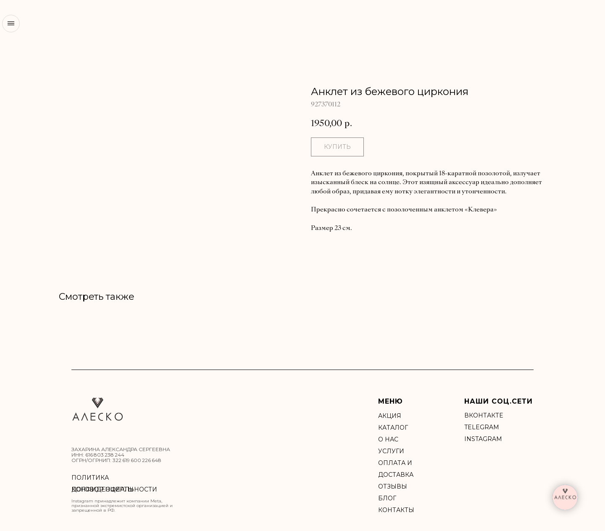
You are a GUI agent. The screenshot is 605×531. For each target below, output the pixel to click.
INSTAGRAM (483, 439)
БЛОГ (387, 498)
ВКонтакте (483, 415)
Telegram (481, 427)
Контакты (396, 510)
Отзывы (392, 486)
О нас (388, 439)
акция (389, 416)
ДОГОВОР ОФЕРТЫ (102, 489)
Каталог (393, 427)
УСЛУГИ (391, 451)
